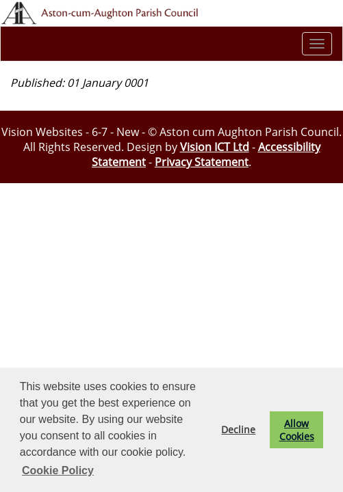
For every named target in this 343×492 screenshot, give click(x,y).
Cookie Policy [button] (58, 470)
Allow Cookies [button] (296, 430)
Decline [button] (238, 429)
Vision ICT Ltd (214, 146)
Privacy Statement (202, 161)
